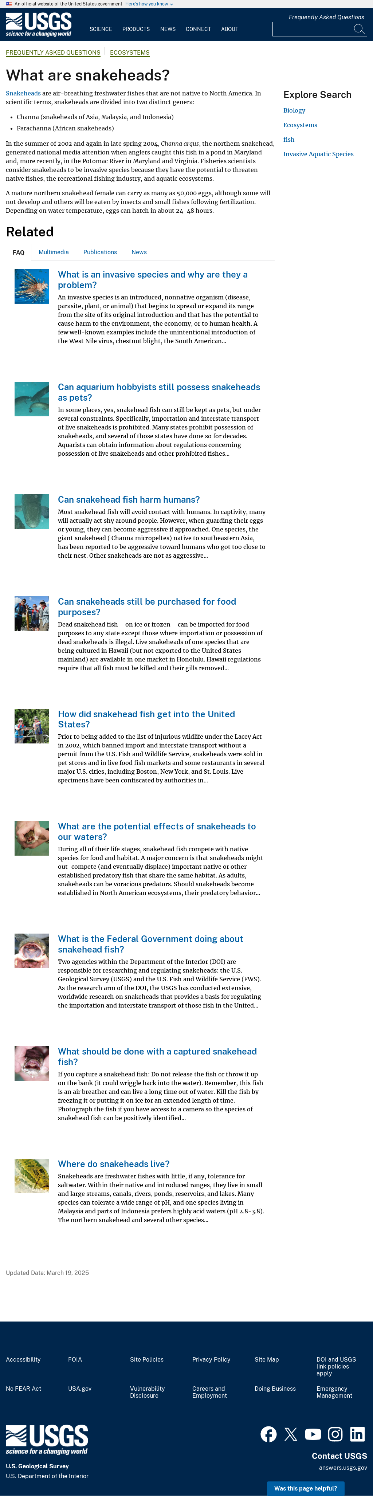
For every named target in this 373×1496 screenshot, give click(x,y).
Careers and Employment (209, 1392)
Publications (100, 252)
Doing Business (275, 1389)
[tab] (18, 252)
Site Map (267, 1359)
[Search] (360, 29)
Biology (294, 110)
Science (101, 29)
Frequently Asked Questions (326, 17)
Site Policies (147, 1359)
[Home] (38, 35)
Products (136, 29)
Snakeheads (23, 93)
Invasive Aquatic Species (318, 154)
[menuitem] (101, 24)
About (229, 29)
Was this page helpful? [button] (305, 1488)
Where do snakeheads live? (114, 1164)
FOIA (75, 1359)
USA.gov (79, 1389)
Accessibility (23, 1359)
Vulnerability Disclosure (147, 1392)
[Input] (319, 29)
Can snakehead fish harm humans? (129, 499)
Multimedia (54, 252)
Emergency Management (334, 1392)
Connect (198, 29)
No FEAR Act (23, 1389)
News (168, 29)
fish (289, 139)
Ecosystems (130, 52)
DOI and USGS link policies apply (336, 1366)
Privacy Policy (211, 1359)
